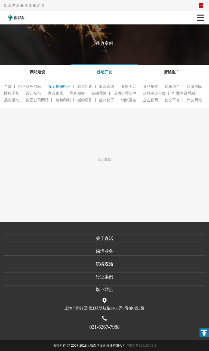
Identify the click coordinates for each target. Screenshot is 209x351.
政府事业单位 (154, 93)
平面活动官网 (201, 5)
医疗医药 (11, 93)
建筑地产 (172, 86)
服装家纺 (106, 86)
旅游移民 (194, 86)
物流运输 (128, 100)
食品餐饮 (150, 86)
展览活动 (11, 100)
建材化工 (106, 100)
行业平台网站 (183, 93)
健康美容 (128, 86)
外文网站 (194, 100)
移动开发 (104, 72)
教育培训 (85, 86)
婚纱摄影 (85, 100)
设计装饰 (33, 93)
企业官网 (150, 100)
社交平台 (172, 100)
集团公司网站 (37, 100)
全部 (8, 86)
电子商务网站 (29, 86)
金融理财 (99, 93)
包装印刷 (63, 100)
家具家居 (55, 93)
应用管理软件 (124, 93)
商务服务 (77, 93)
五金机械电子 (59, 86)
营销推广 (171, 72)
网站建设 (37, 72)
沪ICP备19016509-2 (141, 345)
